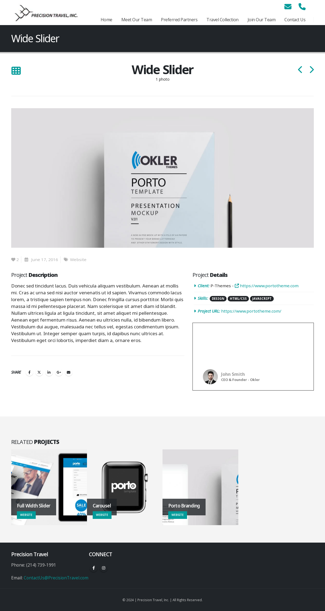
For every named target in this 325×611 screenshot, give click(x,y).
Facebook (29, 372)
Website (78, 259)
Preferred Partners (179, 20)
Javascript (262, 299)
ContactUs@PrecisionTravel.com (56, 578)
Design (218, 299)
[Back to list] (16, 71)
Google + (59, 372)
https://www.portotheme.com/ (251, 311)
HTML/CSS (238, 299)
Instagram (104, 568)
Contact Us (294, 20)
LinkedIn (49, 372)
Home (106, 20)
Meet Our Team (136, 20)
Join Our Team (262, 20)
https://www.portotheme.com (267, 285)
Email (69, 372)
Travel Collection (222, 20)
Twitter (39, 372)
